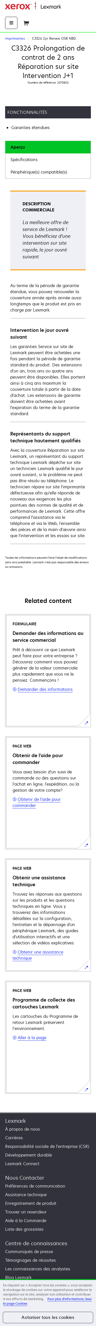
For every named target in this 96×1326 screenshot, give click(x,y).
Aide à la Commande (25, 1220)
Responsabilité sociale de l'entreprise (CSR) (47, 1146)
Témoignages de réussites (30, 1260)
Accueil (67, 7)
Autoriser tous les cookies (48, 1317)
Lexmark (15, 1120)
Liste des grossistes (24, 1229)
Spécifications (24, 159)
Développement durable (28, 1155)
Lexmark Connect (22, 1163)
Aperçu (17, 147)
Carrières (14, 1138)
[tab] (48, 147)
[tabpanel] (48, 367)
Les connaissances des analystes (37, 1269)
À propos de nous (22, 1129)
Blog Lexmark (18, 1277)
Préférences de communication (35, 1186)
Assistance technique (26, 1194)
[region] (48, 1302)
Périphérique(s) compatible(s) (38, 172)
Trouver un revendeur (26, 1212)
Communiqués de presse (29, 1251)
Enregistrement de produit (30, 1203)
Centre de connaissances (36, 1243)
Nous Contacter (24, 1177)
